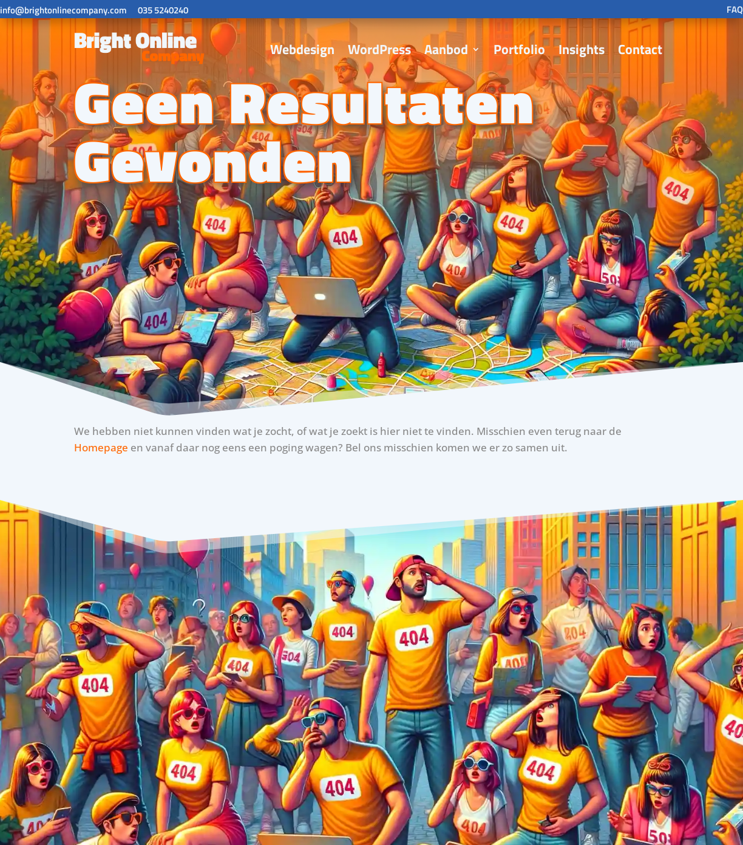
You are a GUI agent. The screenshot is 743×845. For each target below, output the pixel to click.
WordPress (379, 49)
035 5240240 (163, 10)
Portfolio (519, 49)
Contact (640, 49)
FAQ (735, 9)
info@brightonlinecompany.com (63, 10)
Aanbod (446, 49)
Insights (581, 49)
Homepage (101, 447)
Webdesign (302, 49)
